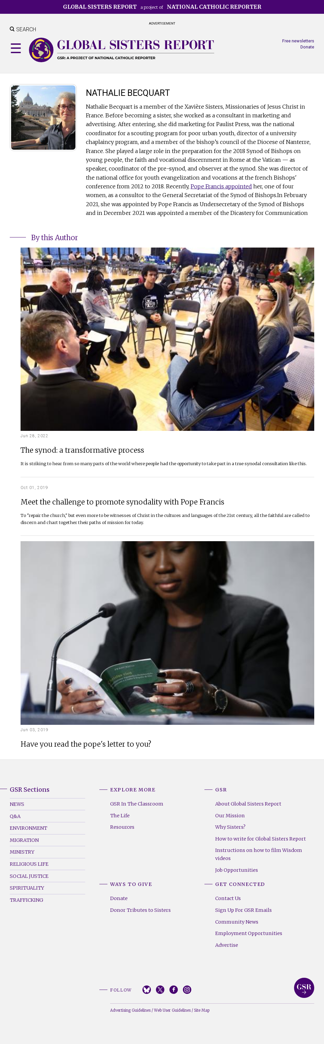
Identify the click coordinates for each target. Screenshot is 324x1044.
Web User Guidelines (172, 1010)
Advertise (226, 945)
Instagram (187, 989)
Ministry (22, 852)
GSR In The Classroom (136, 804)
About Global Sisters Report (248, 804)
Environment (28, 828)
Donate (307, 46)
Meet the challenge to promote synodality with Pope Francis (122, 502)
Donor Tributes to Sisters (140, 910)
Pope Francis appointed (221, 186)
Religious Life (29, 864)
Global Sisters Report (304, 988)
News (17, 804)
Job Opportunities (236, 870)
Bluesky (146, 989)
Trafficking (26, 900)
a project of (162, 7)
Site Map (201, 1010)
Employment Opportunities (248, 933)
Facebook (173, 989)
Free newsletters (298, 40)
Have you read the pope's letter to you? (86, 744)
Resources (122, 827)
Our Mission (230, 816)
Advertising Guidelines (130, 1010)
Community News (236, 922)
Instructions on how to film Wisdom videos (258, 854)
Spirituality (27, 888)
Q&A (15, 816)
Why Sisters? (230, 827)
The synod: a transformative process (82, 450)
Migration (24, 840)
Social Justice (29, 876)
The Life (120, 816)
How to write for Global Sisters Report (260, 839)
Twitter (160, 989)
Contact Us (228, 898)
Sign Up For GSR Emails (243, 910)
